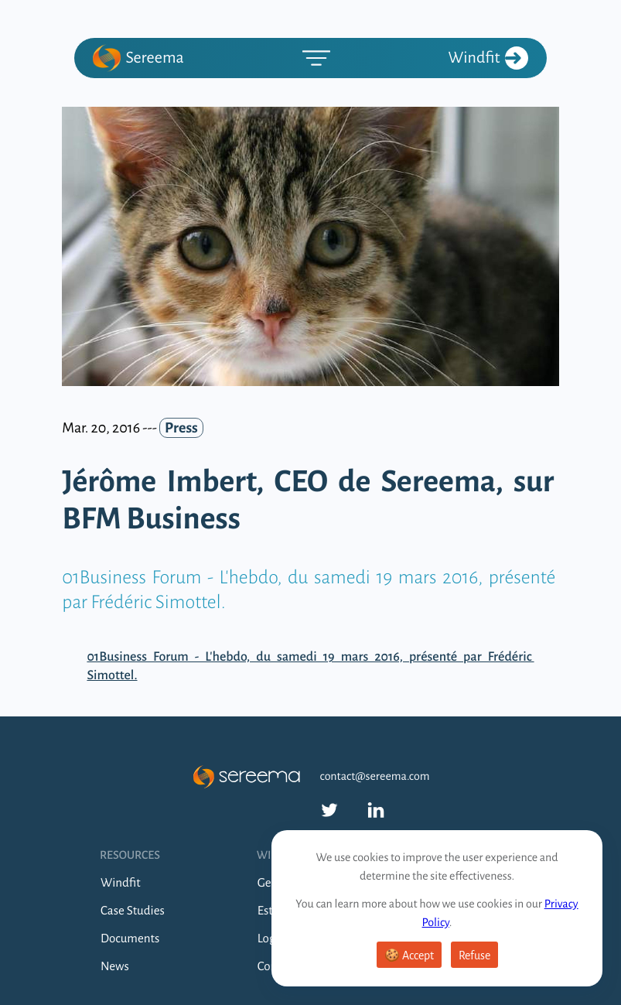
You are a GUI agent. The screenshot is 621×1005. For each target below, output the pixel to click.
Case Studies (133, 911)
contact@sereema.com (375, 777)
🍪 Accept (409, 955)
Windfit (488, 58)
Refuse (474, 955)
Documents (130, 938)
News (115, 966)
